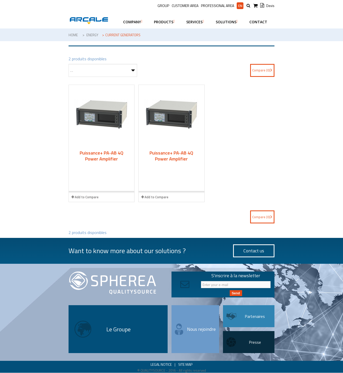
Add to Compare (87, 197)
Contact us (253, 250)
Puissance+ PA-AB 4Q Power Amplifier (101, 156)
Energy (92, 35)
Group (163, 5)
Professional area (217, 5)
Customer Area (185, 5)
